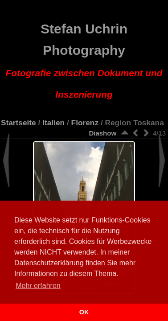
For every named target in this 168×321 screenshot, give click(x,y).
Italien (53, 122)
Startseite (18, 122)
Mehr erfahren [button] (38, 285)
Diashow (102, 133)
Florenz (85, 122)
